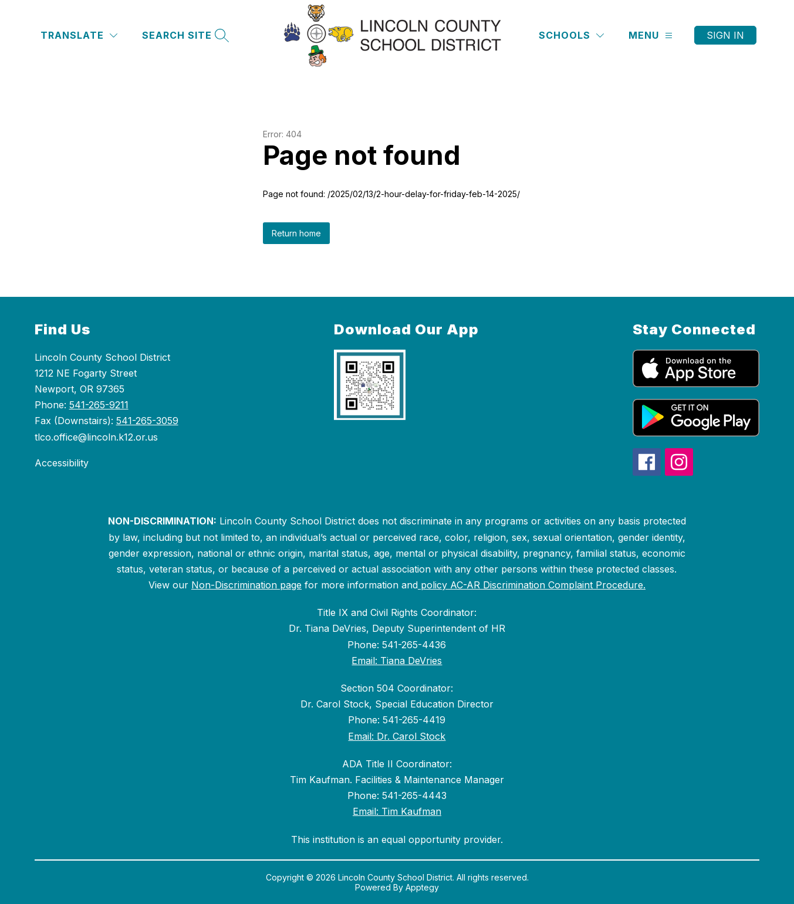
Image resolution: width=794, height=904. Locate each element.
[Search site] (184, 35)
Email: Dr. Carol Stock (396, 736)
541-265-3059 (147, 420)
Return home (296, 233)
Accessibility (62, 463)
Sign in (725, 35)
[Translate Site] (79, 35)
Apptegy (422, 887)
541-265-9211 (99, 405)
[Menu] (650, 35)
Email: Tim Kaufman (397, 811)
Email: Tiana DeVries (397, 660)
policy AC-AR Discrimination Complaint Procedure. (532, 585)
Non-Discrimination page (246, 585)
